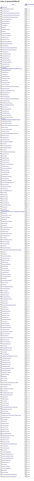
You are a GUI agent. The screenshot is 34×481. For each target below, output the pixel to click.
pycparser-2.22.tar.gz (5, 272)
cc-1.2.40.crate (4, 237)
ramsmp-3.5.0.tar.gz (5, 231)
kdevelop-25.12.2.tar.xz (5, 441)
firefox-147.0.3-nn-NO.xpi (6, 341)
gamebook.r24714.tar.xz (6, 29)
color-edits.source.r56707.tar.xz (7, 102)
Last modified (25, 4)
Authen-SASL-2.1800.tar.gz (6, 186)
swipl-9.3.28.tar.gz (5, 445)
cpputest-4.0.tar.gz (5, 396)
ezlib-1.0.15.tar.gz (5, 200)
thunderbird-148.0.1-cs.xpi (6, 364)
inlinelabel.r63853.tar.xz (6, 23)
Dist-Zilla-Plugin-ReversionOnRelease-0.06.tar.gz (10, 133)
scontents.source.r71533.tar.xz (7, 176)
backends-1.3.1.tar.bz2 (5, 431)
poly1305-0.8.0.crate (5, 178)
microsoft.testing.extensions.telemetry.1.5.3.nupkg (10, 382)
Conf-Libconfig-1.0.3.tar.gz (6, 204)
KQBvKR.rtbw (4, 376)
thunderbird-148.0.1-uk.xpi (6, 370)
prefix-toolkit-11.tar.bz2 (6, 82)
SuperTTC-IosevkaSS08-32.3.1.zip (7, 458)
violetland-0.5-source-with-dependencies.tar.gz (9, 443)
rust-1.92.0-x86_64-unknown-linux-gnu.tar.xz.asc (10, 17)
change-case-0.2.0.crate (5, 88)
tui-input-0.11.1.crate (5, 135)
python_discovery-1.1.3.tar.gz (6, 215)
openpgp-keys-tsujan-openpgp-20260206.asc (9, 49)
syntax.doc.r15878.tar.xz (6, 243)
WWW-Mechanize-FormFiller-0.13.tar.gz (8, 151)
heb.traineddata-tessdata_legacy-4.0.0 (8, 435)
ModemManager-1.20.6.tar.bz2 (7, 409)
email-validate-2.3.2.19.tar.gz (6, 121)
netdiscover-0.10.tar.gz (5, 329)
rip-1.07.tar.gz (4, 245)
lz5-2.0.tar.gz (4, 284)
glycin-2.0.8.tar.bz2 (5, 268)
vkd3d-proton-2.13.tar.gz (6, 417)
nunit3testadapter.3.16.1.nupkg (7, 347)
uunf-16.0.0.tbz (4, 192)
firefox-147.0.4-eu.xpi (5, 339)
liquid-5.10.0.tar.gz (5, 266)
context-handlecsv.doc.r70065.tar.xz (7, 388)
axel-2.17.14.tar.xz (5, 290)
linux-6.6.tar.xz (4, 470)
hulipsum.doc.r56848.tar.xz (6, 264)
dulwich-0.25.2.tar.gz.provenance (7, 117)
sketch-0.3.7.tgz (4, 421)
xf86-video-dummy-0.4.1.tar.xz (7, 298)
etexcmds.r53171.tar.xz (5, 39)
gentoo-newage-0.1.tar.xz (6, 78)
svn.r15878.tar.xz (4, 25)
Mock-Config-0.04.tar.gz (6, 96)
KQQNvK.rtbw (4, 278)
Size (28, 4)
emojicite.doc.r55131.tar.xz (6, 274)
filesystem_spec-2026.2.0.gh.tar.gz (7, 337)
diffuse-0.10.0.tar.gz (5, 398)
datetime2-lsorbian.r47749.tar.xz (7, 43)
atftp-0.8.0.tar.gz (4, 253)
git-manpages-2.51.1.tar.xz (6, 372)
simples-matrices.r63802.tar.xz (7, 41)
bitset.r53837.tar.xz (5, 80)
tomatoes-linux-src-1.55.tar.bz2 (7, 221)
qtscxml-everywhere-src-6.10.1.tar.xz (8, 368)
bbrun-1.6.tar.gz (4, 155)
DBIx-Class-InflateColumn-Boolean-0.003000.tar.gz (10, 98)
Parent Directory (4, 7)
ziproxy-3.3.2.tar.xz (5, 282)
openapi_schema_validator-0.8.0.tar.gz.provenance (10, 125)
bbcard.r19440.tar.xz (5, 94)
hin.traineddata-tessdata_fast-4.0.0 (7, 392)
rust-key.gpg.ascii (4, 74)
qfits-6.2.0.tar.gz (4, 345)
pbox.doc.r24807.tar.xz (5, 292)
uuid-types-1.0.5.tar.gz (5, 131)
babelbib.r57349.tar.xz (5, 170)
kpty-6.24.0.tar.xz (4, 419)
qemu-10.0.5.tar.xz (5, 472)
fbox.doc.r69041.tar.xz (5, 202)
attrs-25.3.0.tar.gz (4, 386)
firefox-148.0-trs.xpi (5, 317)
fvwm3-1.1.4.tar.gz (5, 427)
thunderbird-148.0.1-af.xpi (6, 311)
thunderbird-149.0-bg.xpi (6, 366)
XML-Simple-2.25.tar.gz (6, 229)
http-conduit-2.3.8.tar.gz (6, 172)
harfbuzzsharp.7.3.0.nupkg (6, 413)
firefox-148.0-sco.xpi (5, 313)
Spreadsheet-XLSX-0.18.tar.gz (7, 233)
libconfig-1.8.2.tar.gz (5, 423)
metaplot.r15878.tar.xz (5, 57)
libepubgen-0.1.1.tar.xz (5, 315)
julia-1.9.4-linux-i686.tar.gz (6, 468)
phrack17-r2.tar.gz (5, 196)
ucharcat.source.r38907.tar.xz (6, 35)
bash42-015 (4, 31)
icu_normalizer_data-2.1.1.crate (7, 227)
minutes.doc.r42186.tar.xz (6, 325)
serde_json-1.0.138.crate (6, 270)
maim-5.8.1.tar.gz (4, 188)
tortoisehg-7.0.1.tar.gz (5, 439)
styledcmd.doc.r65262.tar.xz (6, 319)
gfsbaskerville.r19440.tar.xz (6, 247)
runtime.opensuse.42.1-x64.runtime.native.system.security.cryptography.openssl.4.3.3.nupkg (13, 211)
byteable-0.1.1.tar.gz (5, 37)
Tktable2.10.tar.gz (5, 302)
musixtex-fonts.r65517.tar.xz (6, 433)
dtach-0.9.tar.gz (4, 219)
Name (13, 4)
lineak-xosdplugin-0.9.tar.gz (6, 384)
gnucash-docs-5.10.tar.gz (6, 466)
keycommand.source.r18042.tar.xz (7, 141)
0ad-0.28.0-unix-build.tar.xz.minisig (8, 8)
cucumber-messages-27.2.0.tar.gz (7, 331)
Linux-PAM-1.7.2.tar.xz (6, 360)
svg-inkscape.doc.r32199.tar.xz (7, 280)
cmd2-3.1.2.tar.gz (4, 378)
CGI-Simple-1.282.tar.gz (6, 235)
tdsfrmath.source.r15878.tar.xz (7, 180)
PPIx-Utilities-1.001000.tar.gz (7, 168)
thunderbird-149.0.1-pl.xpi (6, 362)
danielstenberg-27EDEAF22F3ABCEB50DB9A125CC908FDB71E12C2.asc (12, 68)
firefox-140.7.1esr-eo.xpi (6, 333)
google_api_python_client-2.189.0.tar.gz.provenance (10, 86)
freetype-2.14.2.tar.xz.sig (6, 21)
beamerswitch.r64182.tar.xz (6, 70)
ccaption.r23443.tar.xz (5, 76)
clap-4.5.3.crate (4, 213)
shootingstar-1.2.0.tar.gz (6, 437)
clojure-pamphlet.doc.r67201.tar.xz (7, 286)
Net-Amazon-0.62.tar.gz (6, 288)
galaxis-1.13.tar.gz (5, 127)
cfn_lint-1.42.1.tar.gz (5, 425)
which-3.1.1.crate (4, 106)
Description (32, 4)
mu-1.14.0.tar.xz (4, 380)
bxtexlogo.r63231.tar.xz (5, 92)
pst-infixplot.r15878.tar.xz (6, 55)
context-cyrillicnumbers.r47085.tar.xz (8, 104)
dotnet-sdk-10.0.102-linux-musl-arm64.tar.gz (9, 476)
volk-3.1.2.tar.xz (4, 321)
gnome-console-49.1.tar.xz (6, 296)
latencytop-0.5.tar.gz (5, 166)
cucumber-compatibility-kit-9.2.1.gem (8, 182)
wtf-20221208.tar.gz (5, 174)
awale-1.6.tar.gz (4, 351)
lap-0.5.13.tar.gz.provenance (6, 115)
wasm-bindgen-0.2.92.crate (6, 276)
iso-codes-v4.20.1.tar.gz (6, 447)
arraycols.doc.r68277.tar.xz (6, 343)
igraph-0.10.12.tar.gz (5, 429)
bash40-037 (4, 27)
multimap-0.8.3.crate (5, 137)
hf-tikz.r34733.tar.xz (5, 51)
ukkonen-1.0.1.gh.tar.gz (5, 66)
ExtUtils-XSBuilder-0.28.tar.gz (7, 190)
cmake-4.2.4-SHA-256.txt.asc (6, 19)
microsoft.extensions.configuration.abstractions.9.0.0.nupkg (11, 249)
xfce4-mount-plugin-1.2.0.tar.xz (7, 239)
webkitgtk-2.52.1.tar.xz (5, 462)
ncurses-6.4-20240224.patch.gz (7, 129)
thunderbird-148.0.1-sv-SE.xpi (7, 349)
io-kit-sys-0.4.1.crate (5, 184)
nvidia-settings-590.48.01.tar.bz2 (7, 394)
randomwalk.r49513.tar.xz (6, 33)
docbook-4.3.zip (4, 225)
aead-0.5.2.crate (4, 143)
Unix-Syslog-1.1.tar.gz (5, 139)
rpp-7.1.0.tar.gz (4, 464)
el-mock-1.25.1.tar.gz (5, 84)
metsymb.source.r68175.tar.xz (7, 145)
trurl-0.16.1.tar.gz (4, 223)
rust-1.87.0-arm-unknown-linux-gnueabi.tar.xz (9, 474)
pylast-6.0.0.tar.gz (5, 194)
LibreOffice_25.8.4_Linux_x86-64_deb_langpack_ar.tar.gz (11, 415)
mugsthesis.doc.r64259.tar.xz (6, 327)
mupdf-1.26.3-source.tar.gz (6, 460)
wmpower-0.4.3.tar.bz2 (5, 241)
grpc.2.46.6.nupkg (5, 198)
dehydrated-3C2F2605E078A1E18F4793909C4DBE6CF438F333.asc (11, 119)
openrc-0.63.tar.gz (5, 300)
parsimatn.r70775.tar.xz (5, 323)
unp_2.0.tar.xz (4, 149)
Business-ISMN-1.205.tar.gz (6, 147)
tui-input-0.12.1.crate (5, 153)
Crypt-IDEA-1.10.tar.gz (5, 100)
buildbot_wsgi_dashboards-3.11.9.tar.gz (8, 90)
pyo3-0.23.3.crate (4, 390)
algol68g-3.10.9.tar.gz (5, 374)
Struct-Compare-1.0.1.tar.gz (6, 53)
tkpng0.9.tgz (4, 251)
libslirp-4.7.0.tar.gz (5, 262)
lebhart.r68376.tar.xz (5, 72)
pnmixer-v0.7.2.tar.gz (5, 294)
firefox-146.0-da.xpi (5, 335)
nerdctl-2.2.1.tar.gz (5, 411)
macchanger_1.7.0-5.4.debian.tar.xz (7, 164)
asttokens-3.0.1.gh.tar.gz (6, 217)
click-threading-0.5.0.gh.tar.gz (7, 123)
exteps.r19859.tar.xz (5, 45)
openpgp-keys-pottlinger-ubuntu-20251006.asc (9, 47)
